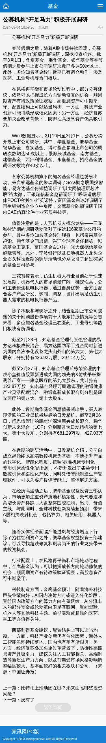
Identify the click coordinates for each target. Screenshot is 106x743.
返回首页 (53, 707)
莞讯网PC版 (25, 732)
